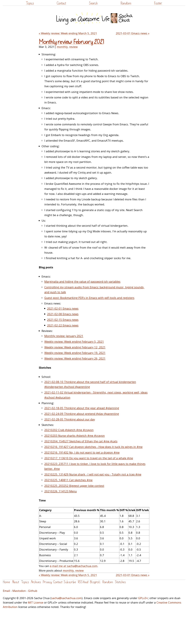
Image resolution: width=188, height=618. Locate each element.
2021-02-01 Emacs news (62, 308)
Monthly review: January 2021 (63, 336)
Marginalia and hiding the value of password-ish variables (82, 281)
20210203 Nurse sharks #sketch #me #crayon (74, 435)
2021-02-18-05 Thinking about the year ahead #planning (81, 408)
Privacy (47, 582)
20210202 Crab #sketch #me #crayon (69, 430)
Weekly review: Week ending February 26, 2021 (74, 358)
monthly (62, 47)
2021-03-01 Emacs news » (132, 33)
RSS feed (83, 582)
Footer (158, 3)
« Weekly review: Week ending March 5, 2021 (68, 33)
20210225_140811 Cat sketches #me (68, 480)
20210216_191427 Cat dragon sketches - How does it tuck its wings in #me (93, 447)
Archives (36, 582)
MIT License (35, 602)
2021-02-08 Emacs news (62, 314)
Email (6, 591)
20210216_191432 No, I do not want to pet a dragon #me (82, 452)
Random (126, 3)
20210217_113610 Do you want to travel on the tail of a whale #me (88, 458)
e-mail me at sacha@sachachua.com (73, 566)
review (73, 47)
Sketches (120, 582)
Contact (61, 3)
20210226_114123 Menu (60, 491)
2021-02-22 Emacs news (62, 325)
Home (6, 582)
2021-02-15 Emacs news (62, 319)
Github (32, 591)
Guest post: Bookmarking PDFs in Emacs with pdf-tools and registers (89, 298)
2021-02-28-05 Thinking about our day (69, 419)
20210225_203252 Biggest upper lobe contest (74, 485)
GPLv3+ (143, 598)
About (15, 582)
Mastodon (19, 591)
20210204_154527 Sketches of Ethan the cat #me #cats (80, 441)
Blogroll (95, 582)
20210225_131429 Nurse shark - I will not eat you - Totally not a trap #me (92, 474)
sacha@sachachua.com (66, 598)
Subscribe (70, 582)
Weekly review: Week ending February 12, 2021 (74, 347)
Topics (30, 3)
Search (93, 3)
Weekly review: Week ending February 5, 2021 (74, 341)
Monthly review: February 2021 (71, 42)
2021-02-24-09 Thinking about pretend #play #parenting (81, 413)
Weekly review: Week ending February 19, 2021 (74, 353)
